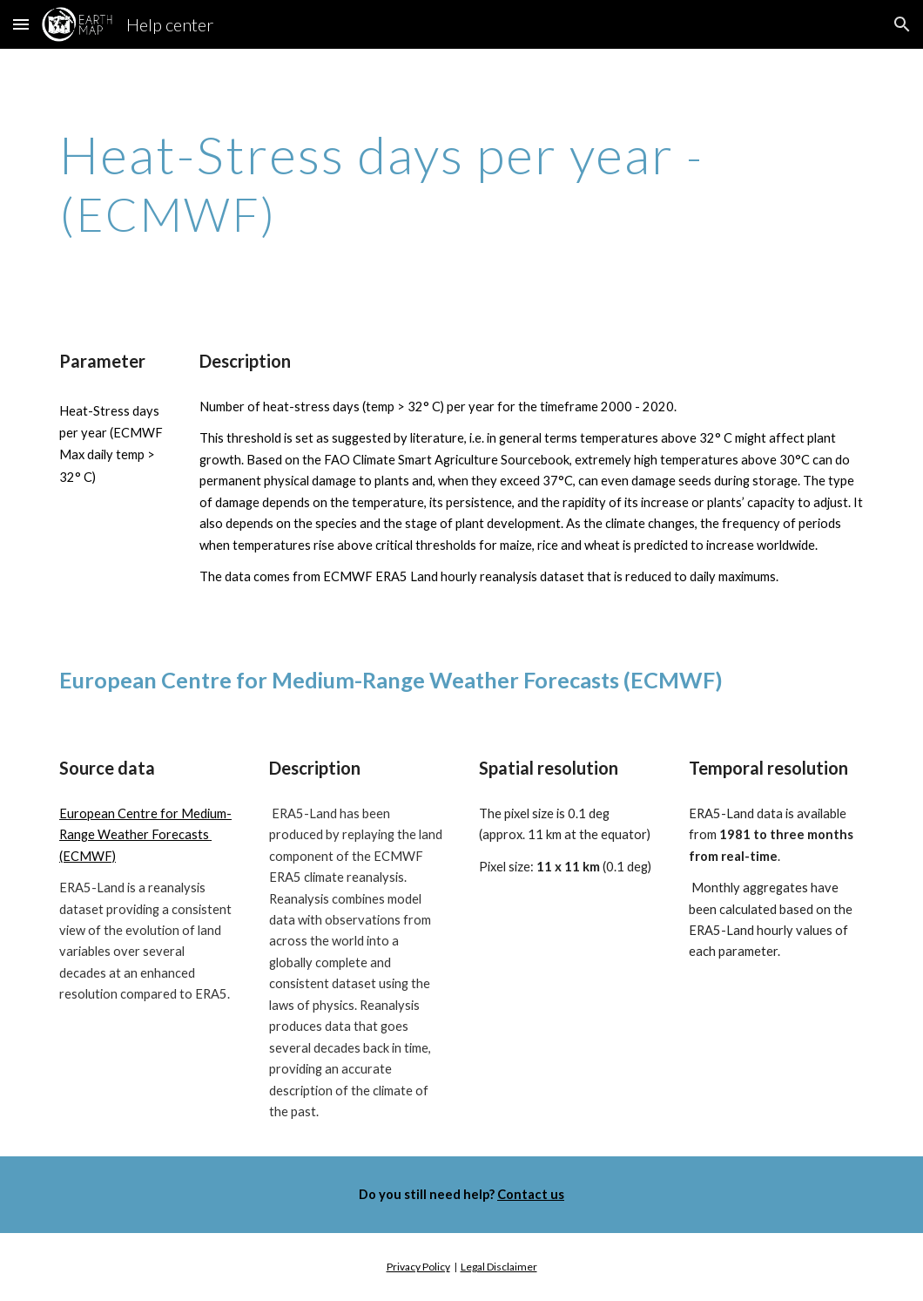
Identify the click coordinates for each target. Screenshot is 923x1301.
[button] (21, 24)
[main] (461, 183)
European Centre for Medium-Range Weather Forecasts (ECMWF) (145, 835)
